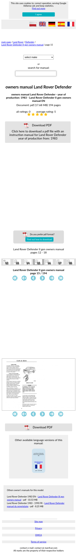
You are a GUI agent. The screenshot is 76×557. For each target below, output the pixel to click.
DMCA (38, 535)
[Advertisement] (38, 185)
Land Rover (18, 42)
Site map (38, 521)
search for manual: (38, 67)
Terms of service (38, 541)
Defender (29, 42)
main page (6, 42)
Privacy (38, 528)
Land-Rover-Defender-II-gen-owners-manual (22, 44)
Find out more (38, 8)
